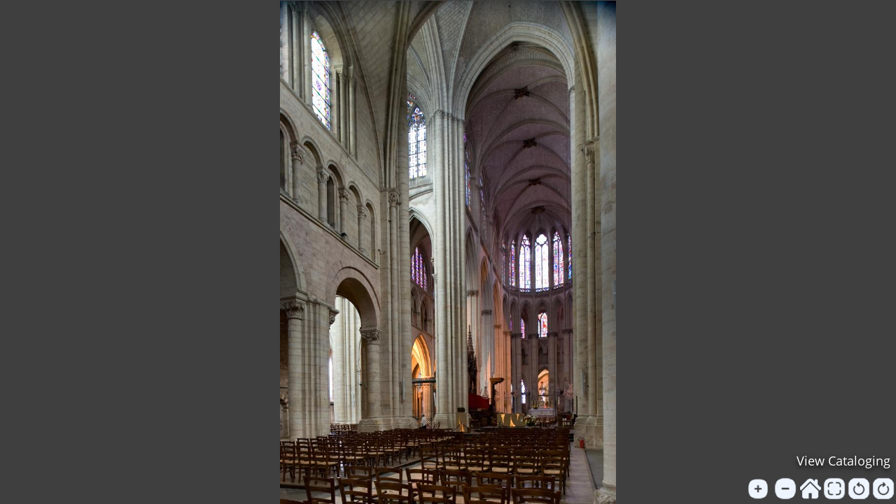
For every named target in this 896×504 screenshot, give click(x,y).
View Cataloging (843, 460)
